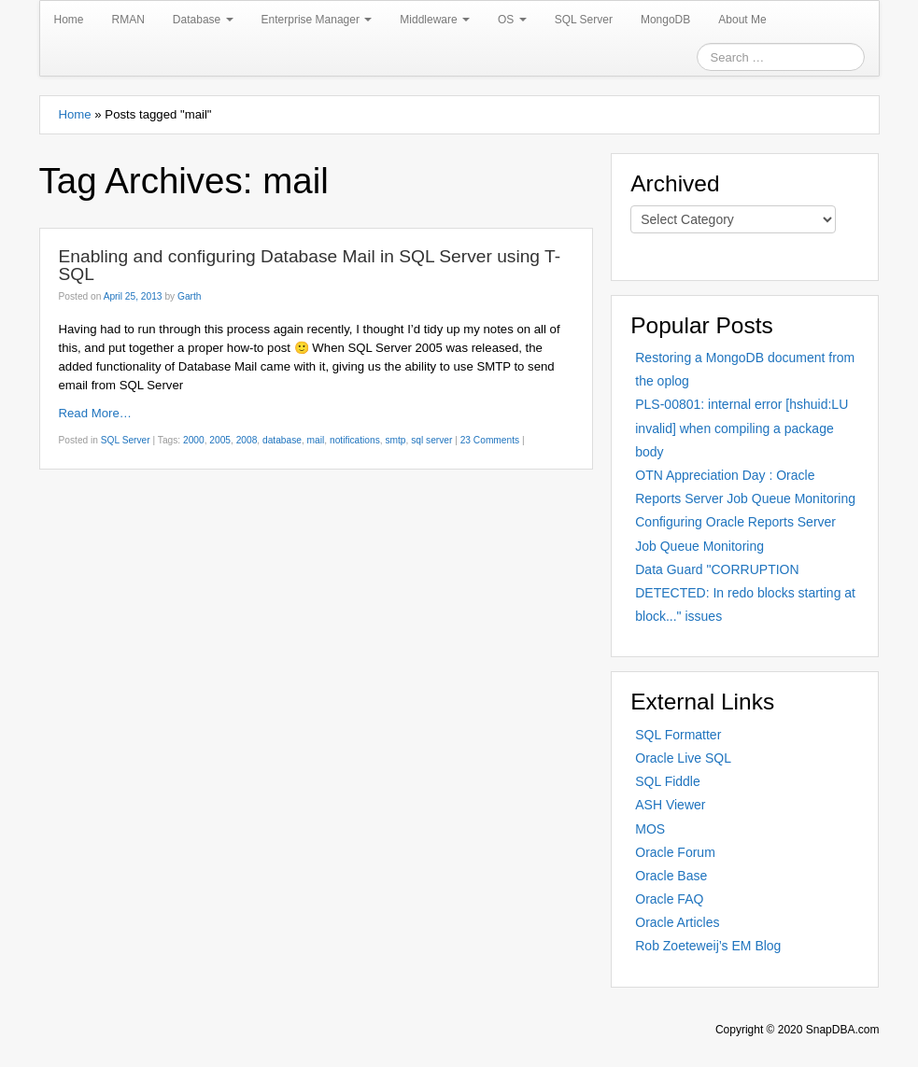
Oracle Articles (677, 922)
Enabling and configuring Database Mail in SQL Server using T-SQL (310, 265)
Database (203, 19)
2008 (247, 440)
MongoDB (665, 19)
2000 (194, 440)
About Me (742, 19)
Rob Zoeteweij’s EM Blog (708, 945)
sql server (431, 440)
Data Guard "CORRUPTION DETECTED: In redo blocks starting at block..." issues (745, 593)
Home (69, 19)
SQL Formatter (678, 734)
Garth (189, 296)
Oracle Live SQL (683, 758)
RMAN (128, 19)
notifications (355, 440)
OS (512, 19)
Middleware (435, 19)
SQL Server (584, 19)
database (282, 440)
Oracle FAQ (669, 899)
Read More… (95, 413)
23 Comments (489, 440)
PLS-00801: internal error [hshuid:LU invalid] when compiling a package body (741, 427)
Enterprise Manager (317, 19)
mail (316, 440)
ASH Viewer (670, 804)
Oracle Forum (675, 852)
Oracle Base (671, 875)
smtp (395, 440)
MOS (650, 828)
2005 (220, 440)
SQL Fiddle (667, 781)
